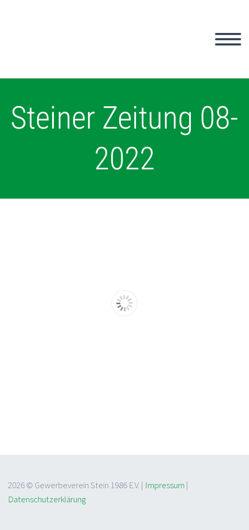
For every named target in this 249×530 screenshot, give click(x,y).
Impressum (165, 485)
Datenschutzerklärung (47, 499)
